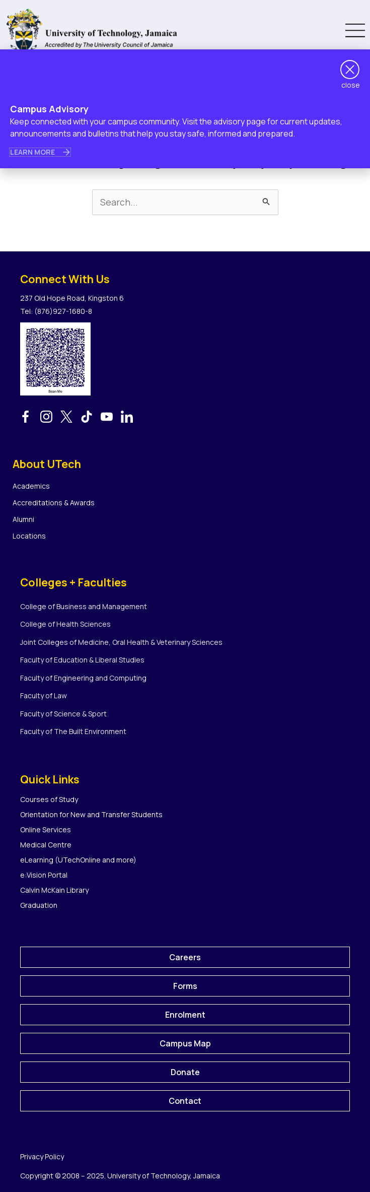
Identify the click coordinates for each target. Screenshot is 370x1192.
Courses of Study (49, 799)
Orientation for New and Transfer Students (91, 814)
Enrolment (185, 1014)
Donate (185, 1072)
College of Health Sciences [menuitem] (65, 624)
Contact (185, 1100)
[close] (350, 69)
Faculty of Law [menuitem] (43, 695)
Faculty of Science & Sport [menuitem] (63, 713)
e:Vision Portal (43, 875)
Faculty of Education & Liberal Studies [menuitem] (82, 660)
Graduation (38, 905)
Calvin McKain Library (54, 890)
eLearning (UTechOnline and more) (78, 860)
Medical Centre (45, 844)
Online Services (45, 829)
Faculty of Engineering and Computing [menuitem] (83, 678)
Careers (185, 957)
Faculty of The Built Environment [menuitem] (73, 731)
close (350, 85)
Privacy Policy (42, 1156)
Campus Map (185, 1043)
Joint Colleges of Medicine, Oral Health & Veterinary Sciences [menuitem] (121, 642)
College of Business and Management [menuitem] (83, 606)
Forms (185, 985)
